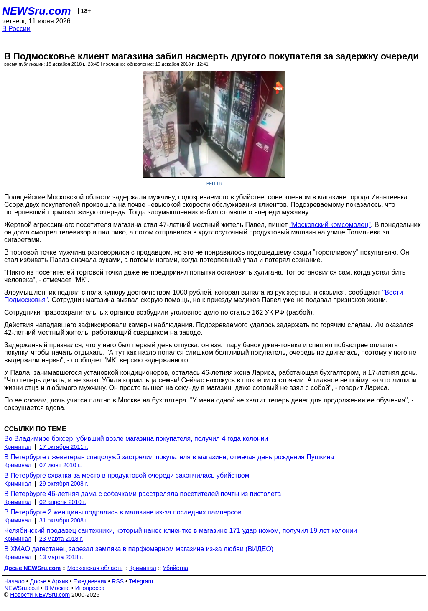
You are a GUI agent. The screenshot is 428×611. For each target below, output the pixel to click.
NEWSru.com (36, 11)
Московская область (94, 568)
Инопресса (90, 588)
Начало (14, 581)
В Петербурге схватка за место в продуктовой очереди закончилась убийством (127, 475)
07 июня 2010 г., (60, 465)
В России (16, 28)
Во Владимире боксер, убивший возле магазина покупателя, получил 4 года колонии (136, 438)
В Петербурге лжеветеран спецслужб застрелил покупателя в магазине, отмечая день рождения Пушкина (169, 457)
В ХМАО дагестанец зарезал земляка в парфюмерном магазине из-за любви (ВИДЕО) (138, 548)
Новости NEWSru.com (40, 594)
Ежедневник (90, 581)
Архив (60, 581)
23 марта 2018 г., (62, 538)
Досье (38, 581)
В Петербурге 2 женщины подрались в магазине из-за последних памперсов (123, 512)
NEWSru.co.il (21, 588)
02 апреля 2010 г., (63, 502)
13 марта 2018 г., (62, 557)
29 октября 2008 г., (64, 483)
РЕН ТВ (214, 183)
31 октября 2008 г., (64, 520)
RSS (118, 581)
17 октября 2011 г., (64, 446)
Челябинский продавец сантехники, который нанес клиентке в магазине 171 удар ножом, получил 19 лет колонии (180, 530)
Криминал (17, 446)
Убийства (175, 568)
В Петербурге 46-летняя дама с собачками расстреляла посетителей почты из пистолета (142, 493)
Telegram (141, 581)
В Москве (57, 588)
